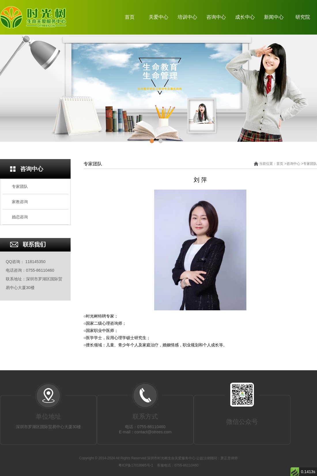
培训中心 (187, 17)
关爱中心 (158, 17)
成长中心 (245, 17)
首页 (130, 17)
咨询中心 (216, 17)
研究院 (302, 17)
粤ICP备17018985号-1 (136, 465)
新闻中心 (274, 17)
